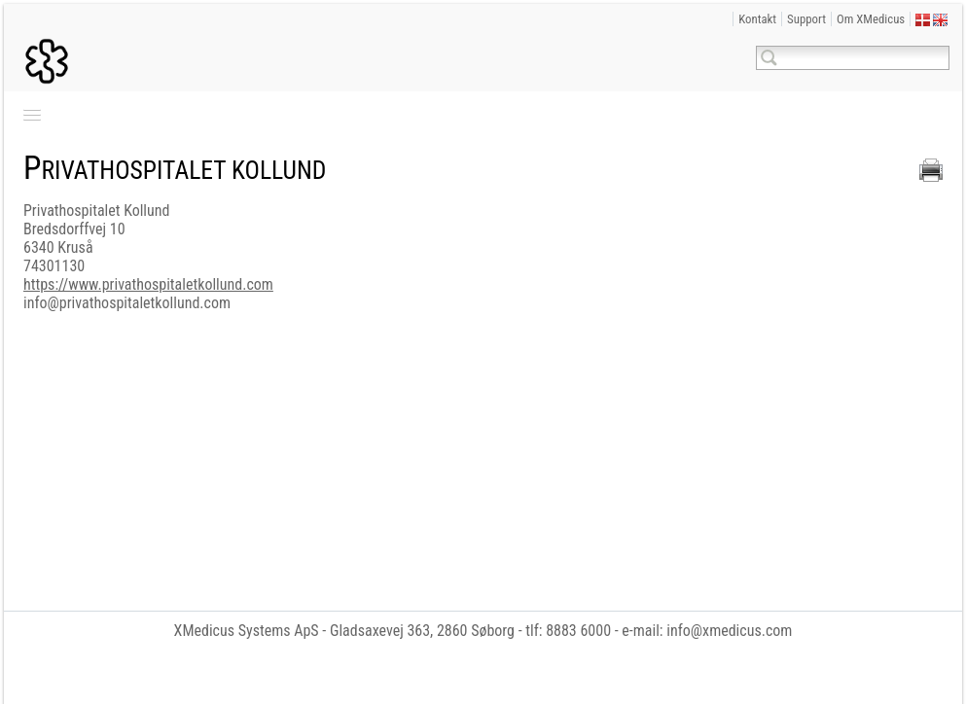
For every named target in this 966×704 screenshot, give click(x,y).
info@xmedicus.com (729, 630)
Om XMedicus (871, 19)
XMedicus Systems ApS (246, 630)
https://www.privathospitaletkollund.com (148, 284)
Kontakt (757, 19)
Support (806, 19)
